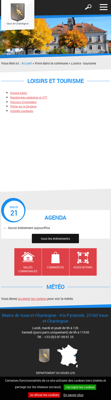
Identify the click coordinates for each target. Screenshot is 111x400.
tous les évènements (55, 238)
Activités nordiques (21, 111)
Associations (82, 267)
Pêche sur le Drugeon (23, 106)
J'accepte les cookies (80, 387)
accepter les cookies (32, 298)
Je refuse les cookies (44, 395)
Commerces (55, 267)
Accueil (26, 63)
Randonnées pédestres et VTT (28, 97)
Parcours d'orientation (23, 102)
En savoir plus (73, 395)
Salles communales (27, 269)
